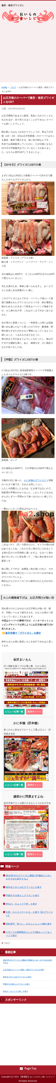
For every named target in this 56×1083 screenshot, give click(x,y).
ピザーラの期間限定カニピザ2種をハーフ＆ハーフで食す (29, 934)
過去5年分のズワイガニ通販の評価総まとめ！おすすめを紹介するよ (29, 877)
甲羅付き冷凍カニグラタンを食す (22, 895)
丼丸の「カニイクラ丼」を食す (21, 904)
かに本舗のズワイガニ (35, 480)
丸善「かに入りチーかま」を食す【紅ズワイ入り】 (29, 914)
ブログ (13, 87)
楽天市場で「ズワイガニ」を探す (23, 633)
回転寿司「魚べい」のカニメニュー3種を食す (29, 923)
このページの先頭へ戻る (28, 1069)
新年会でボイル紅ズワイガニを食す (24, 887)
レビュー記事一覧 (14, 711)
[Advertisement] (28, 53)
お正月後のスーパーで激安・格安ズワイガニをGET (23, 970)
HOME (4, 87)
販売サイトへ (34, 711)
